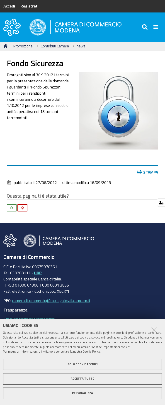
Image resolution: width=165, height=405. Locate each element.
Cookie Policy (91, 351)
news (81, 46)
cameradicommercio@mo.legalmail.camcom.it (51, 300)
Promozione (23, 46)
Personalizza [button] (82, 393)
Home (6, 46)
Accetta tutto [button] (83, 378)
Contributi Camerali (55, 46)
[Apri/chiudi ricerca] (145, 27)
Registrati (29, 6)
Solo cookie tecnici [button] (83, 364)
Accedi (9, 6)
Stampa (148, 172)
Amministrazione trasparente (29, 319)
